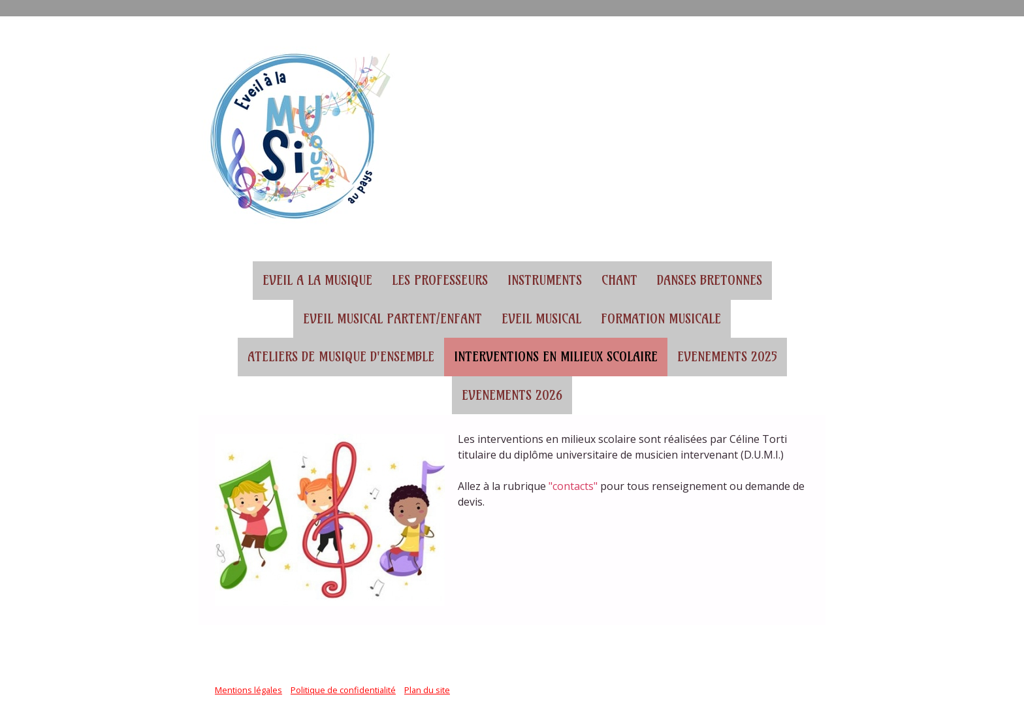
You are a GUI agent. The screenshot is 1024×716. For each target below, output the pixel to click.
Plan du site (427, 690)
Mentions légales (248, 690)
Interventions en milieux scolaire (556, 357)
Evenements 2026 (512, 395)
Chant (619, 280)
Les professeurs (440, 280)
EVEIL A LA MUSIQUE (317, 280)
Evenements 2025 (727, 357)
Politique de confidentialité (343, 690)
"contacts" (573, 486)
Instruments (544, 280)
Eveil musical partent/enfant (392, 319)
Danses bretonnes (709, 280)
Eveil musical (541, 319)
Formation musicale (661, 319)
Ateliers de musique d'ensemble (341, 357)
